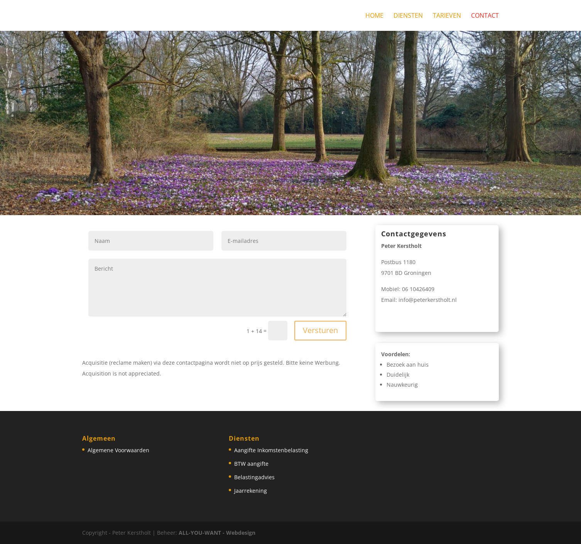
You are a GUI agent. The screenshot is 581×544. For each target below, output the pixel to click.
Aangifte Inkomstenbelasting (271, 450)
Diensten (408, 16)
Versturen (320, 330)
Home (374, 16)
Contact (485, 16)
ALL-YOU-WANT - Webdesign (217, 532)
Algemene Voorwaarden (118, 450)
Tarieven (447, 16)
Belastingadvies (254, 477)
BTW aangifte (251, 463)
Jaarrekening (250, 490)
